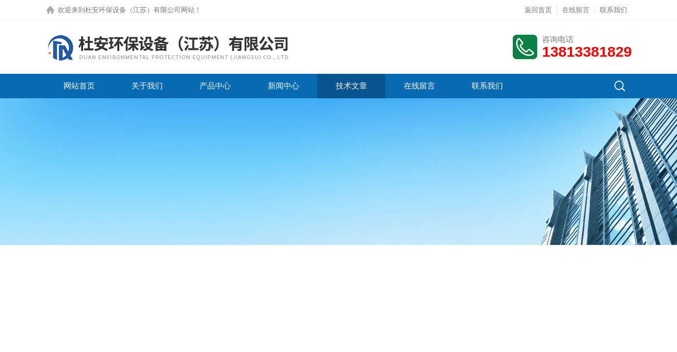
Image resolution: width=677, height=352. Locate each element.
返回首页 (538, 10)
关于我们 (147, 86)
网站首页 (79, 86)
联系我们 (613, 10)
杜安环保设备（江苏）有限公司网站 (140, 10)
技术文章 (351, 86)
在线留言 (576, 10)
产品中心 (215, 86)
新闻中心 (283, 86)
